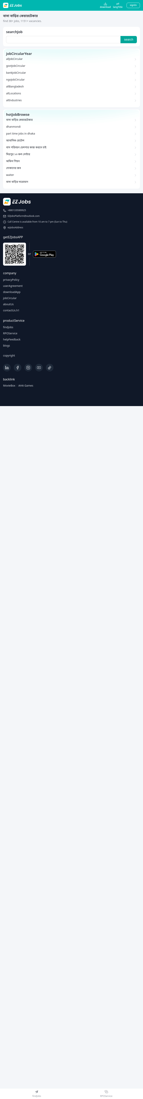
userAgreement (13, 286)
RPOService (10, 333)
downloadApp (11, 292)
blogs (6, 346)
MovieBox (9, 386)
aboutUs (8, 304)
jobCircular (10, 298)
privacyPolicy (11, 280)
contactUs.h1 (11, 310)
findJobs (8, 327)
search (128, 39)
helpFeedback (11, 340)
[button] (118, 5)
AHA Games (25, 386)
